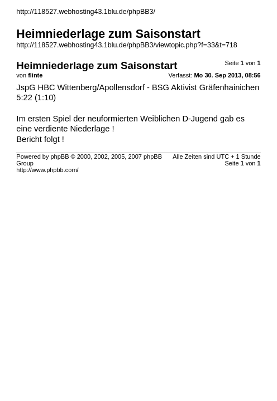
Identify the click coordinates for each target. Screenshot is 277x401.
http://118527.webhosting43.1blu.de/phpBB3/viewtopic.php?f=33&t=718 (126, 45)
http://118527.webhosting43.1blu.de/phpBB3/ (85, 12)
